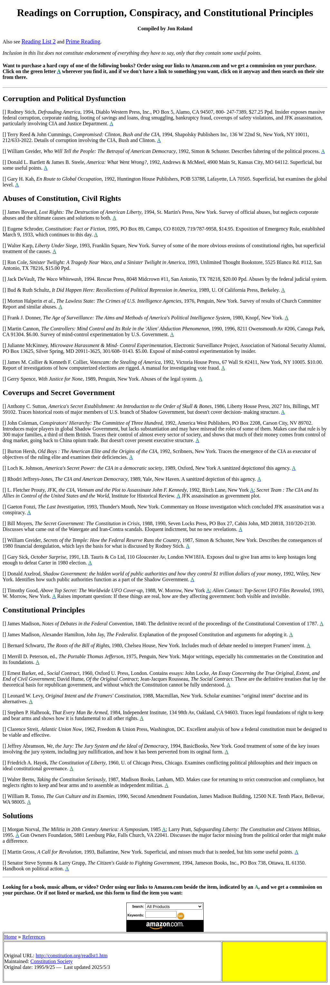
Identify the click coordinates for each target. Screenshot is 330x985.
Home (10, 937)
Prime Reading (83, 41)
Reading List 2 (39, 41)
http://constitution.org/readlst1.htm (72, 955)
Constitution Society (51, 961)
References (33, 937)
